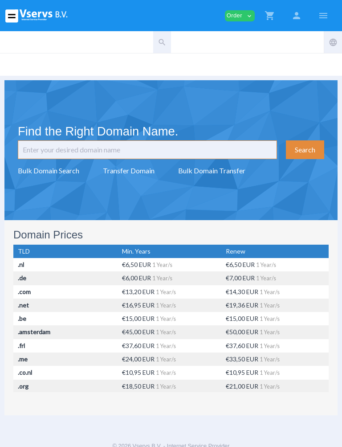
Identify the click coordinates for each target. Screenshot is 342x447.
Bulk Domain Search (48, 170)
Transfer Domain (129, 170)
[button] (270, 15)
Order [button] (240, 16)
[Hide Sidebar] (323, 16)
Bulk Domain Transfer (211, 170)
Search (305, 149)
